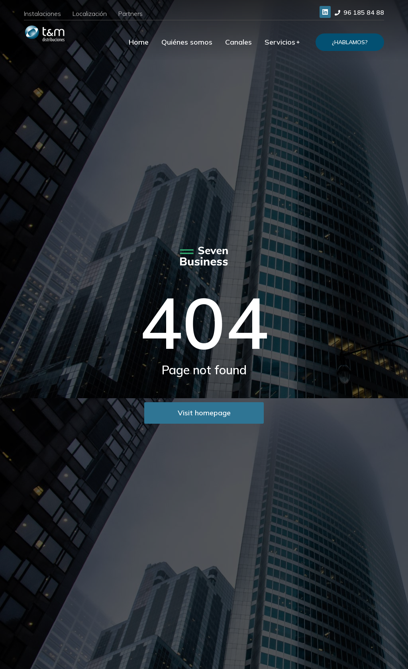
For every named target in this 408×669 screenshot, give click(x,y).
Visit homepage (204, 412)
